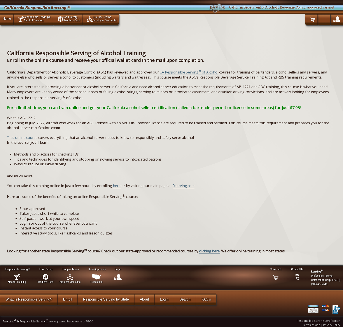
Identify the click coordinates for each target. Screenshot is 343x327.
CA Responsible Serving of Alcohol (189, 72)
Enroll (67, 299)
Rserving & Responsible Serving (25, 321)
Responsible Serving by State (106, 299)
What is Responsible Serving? (28, 299)
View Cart (276, 269)
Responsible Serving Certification (318, 321)
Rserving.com (183, 185)
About (144, 299)
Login (164, 299)
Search (185, 299)
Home (7, 18)
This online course (22, 137)
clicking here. (209, 251)
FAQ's (206, 299)
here (117, 185)
